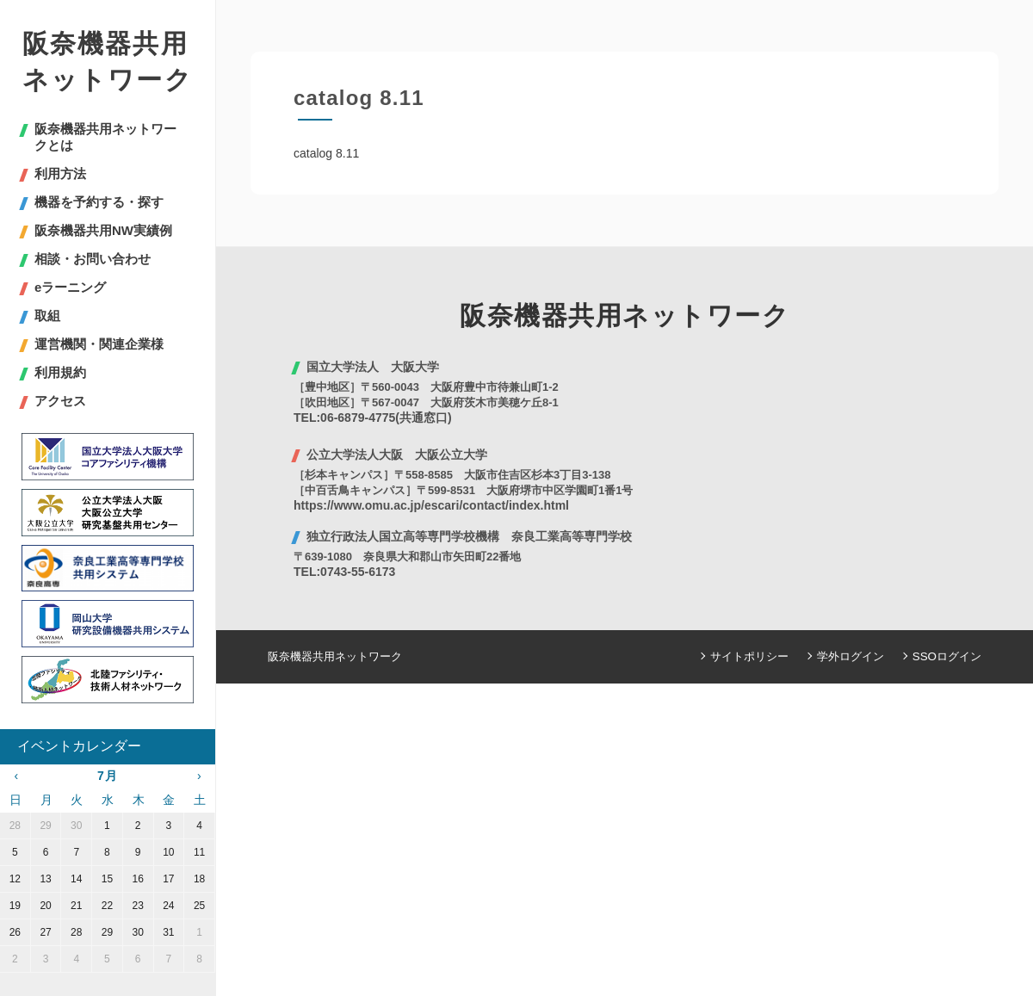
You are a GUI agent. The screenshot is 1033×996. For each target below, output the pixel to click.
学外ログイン (851, 656)
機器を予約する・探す (99, 202)
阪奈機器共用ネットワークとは (105, 136)
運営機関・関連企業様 (99, 344)
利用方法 (60, 173)
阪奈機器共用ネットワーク (107, 61)
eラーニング (70, 287)
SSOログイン (947, 656)
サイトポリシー (750, 656)
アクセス (60, 400)
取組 (47, 315)
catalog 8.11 (326, 153)
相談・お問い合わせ (92, 258)
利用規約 (60, 372)
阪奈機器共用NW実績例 (103, 230)
